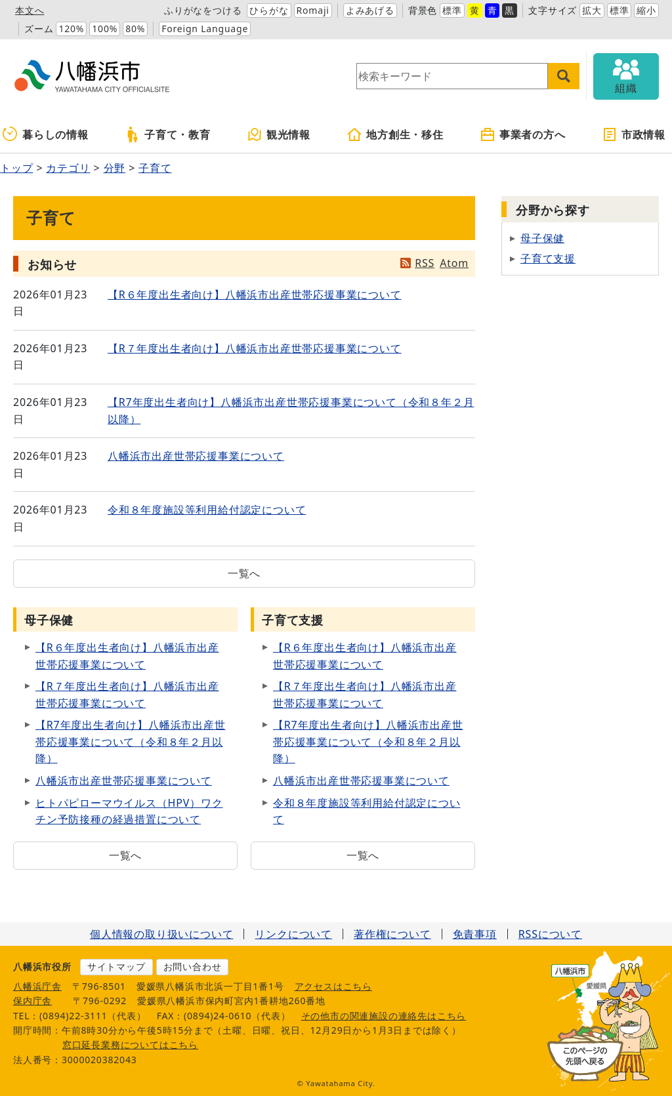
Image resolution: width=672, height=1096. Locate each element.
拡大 (592, 10)
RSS (424, 263)
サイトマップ (116, 966)
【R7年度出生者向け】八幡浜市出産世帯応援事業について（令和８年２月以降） (130, 741)
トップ (16, 168)
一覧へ (244, 573)
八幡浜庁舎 (37, 986)
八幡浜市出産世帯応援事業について (196, 456)
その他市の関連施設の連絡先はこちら (384, 1015)
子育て (154, 168)
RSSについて (550, 934)
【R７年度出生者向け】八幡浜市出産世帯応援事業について (255, 348)
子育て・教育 (168, 134)
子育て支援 (548, 258)
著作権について (392, 934)
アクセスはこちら (333, 986)
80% (135, 28)
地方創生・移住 (395, 134)
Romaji (313, 10)
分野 (115, 168)
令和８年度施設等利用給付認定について (207, 509)
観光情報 (278, 134)
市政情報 (633, 134)
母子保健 (542, 238)
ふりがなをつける (203, 10)
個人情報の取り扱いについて (161, 934)
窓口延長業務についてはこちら (130, 1044)
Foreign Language (204, 28)
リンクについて (293, 934)
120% (71, 28)
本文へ (29, 10)
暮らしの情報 (46, 134)
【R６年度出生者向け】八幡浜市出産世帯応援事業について (255, 294)
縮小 (646, 10)
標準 (452, 10)
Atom (454, 263)
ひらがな (268, 10)
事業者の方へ (523, 134)
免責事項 (475, 934)
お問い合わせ (192, 966)
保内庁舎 (32, 1000)
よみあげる (370, 10)
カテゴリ (68, 168)
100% (104, 28)
